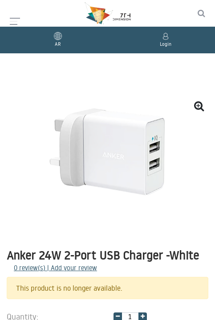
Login (165, 44)
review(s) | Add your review (55, 268)
